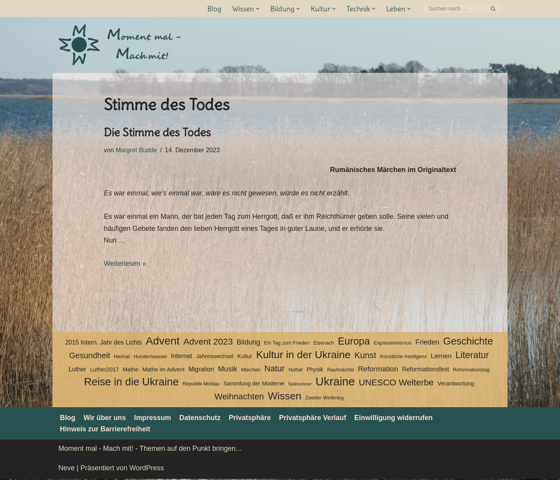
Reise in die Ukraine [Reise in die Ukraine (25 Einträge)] (131, 383)
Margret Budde (137, 149)
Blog (214, 8)
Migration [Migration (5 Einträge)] (201, 370)
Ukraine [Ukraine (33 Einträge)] (335, 383)
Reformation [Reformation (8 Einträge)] (378, 370)
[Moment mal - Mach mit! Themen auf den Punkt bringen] (120, 45)
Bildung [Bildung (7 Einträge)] (248, 343)
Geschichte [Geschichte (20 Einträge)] (468, 341)
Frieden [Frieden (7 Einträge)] (427, 343)
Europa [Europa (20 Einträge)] (354, 341)
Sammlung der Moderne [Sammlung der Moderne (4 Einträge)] (254, 385)
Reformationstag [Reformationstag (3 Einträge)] (471, 370)
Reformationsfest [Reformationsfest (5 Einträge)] (425, 370)
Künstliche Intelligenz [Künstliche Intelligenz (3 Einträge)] (403, 357)
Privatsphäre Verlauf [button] (314, 418)
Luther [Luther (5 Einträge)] (77, 370)
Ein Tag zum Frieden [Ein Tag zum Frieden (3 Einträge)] (287, 343)
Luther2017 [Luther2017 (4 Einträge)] (104, 370)
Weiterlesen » (125, 264)
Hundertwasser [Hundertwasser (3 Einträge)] (150, 357)
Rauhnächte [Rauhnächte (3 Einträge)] (340, 370)
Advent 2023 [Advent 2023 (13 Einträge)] (208, 342)
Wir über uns (105, 418)
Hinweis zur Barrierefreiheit (105, 430)
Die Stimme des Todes (157, 132)
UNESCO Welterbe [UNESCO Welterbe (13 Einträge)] (396, 384)
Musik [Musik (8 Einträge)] (227, 370)
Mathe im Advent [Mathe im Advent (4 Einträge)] (163, 370)
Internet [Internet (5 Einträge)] (181, 357)
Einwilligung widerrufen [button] (395, 418)
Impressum (153, 418)
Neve (66, 469)
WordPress (147, 469)
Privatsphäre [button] (251, 418)
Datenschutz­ (201, 418)
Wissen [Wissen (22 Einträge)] (284, 397)
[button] (257, 9)
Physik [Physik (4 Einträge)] (314, 370)
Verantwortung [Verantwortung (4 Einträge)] (456, 385)
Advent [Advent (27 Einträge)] (163, 342)
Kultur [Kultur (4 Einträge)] (244, 357)
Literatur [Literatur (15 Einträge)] (472, 356)
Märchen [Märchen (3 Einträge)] (251, 370)
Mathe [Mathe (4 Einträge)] (130, 370)
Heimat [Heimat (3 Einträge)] (122, 357)
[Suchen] (454, 8)
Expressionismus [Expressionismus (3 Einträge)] (392, 343)
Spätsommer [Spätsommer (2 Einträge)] (300, 385)
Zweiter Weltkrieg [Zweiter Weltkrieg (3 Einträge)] (324, 399)
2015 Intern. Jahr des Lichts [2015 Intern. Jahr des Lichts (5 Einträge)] (103, 343)
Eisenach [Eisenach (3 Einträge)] (323, 343)
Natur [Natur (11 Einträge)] (274, 369)
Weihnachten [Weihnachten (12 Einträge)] (239, 398)
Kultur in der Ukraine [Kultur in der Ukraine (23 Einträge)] (303, 356)
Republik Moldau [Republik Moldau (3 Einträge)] (200, 385)
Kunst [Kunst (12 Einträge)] (365, 356)
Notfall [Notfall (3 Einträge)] (296, 370)
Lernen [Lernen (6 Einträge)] (441, 357)
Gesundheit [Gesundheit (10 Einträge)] (89, 356)
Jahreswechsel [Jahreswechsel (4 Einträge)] (214, 357)
